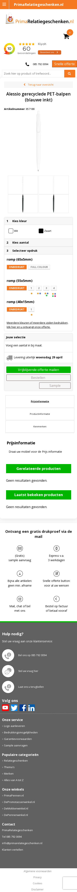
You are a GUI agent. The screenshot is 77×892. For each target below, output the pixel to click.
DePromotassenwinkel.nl (19, 802)
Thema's (9, 767)
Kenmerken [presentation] (39, 426)
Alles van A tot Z (14, 780)
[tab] (39, 401)
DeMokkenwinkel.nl (16, 808)
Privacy (37, 877)
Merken (9, 773)
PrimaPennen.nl (14, 795)
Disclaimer (37, 889)
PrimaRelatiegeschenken (17, 830)
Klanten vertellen (12, 849)
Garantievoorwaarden (18, 739)
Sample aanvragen (16, 745)
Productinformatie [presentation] (40, 413)
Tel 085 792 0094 (12, 836)
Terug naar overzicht (40, 84)
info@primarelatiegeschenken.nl (22, 843)
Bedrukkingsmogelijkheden (21, 732)
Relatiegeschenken (16, 760)
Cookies (37, 883)
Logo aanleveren (14, 726)
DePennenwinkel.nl (16, 815)
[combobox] (34, 73)
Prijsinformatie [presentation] (40, 401)
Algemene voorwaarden (37, 871)
